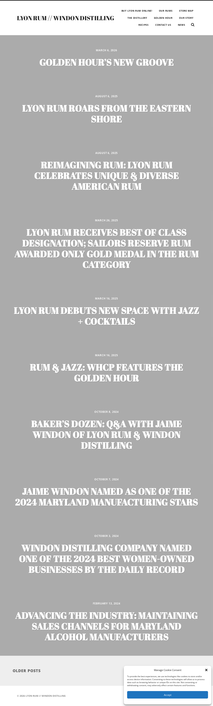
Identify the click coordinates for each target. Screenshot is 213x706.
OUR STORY (186, 17)
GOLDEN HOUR (163, 17)
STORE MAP (186, 10)
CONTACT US (163, 24)
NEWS (181, 24)
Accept (167, 695)
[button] (206, 670)
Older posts (27, 670)
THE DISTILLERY (137, 17)
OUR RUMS (166, 10)
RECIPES (143, 24)
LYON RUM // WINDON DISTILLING (65, 18)
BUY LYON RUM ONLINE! (136, 10)
